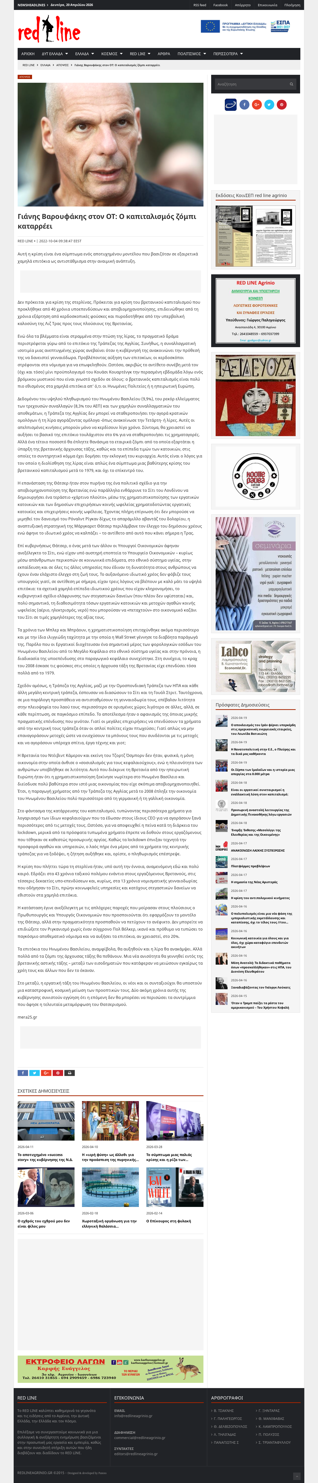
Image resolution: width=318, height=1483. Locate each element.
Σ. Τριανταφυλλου (275, 1442)
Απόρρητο (243, 5)
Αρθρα (164, 53)
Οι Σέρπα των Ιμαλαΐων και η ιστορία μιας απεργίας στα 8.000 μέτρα (263, 772)
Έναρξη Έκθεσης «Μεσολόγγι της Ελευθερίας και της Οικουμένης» (256, 832)
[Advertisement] (110, 281)
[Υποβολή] (290, 84)
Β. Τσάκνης (224, 1410)
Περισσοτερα (225, 53)
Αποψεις (62, 65)
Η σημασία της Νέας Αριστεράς (254, 882)
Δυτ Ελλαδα (52, 53)
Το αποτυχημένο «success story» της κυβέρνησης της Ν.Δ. (45, 1157)
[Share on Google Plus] (46, 1073)
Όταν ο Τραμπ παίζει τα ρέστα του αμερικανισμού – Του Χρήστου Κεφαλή (260, 1005)
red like (137, 53)
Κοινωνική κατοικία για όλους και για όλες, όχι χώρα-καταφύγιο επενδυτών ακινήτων (260, 942)
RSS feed (200, 5)
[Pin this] (58, 1073)
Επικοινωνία (267, 5)
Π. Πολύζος (269, 1434)
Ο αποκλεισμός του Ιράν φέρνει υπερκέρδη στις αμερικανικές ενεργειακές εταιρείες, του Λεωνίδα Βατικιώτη (263, 729)
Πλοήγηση (292, 5)
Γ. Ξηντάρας (269, 1410)
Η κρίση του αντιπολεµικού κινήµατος (260, 898)
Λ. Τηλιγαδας (225, 1434)
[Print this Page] (69, 1073)
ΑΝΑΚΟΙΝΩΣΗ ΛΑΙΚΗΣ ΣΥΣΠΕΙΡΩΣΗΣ (258, 850)
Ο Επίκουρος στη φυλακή (168, 1221)
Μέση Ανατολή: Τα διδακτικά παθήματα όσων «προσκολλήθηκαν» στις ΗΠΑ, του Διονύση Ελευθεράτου (261, 967)
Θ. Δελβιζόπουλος (230, 1426)
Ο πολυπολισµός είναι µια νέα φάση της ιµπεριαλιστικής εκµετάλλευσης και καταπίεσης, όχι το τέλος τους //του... (261, 917)
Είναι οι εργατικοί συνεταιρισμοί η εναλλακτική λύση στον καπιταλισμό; (259, 792)
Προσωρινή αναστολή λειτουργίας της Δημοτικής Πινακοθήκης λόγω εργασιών (261, 812)
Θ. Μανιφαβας (271, 1418)
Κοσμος (109, 53)
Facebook (220, 5)
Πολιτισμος (189, 53)
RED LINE (29, 65)
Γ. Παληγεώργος (228, 1418)
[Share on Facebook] (23, 1073)
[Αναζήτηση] (255, 84)
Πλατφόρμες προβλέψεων (250, 866)
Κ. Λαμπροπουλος (275, 1426)
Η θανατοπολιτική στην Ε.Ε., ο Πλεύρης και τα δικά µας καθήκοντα (263, 751)
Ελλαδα (82, 53)
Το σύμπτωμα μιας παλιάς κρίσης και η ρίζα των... (169, 1157)
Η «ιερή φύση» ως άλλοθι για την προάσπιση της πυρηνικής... (110, 1157)
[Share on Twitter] (34, 1073)
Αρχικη (28, 53)
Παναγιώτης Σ (226, 1442)
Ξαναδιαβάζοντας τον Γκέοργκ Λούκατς (260, 987)
